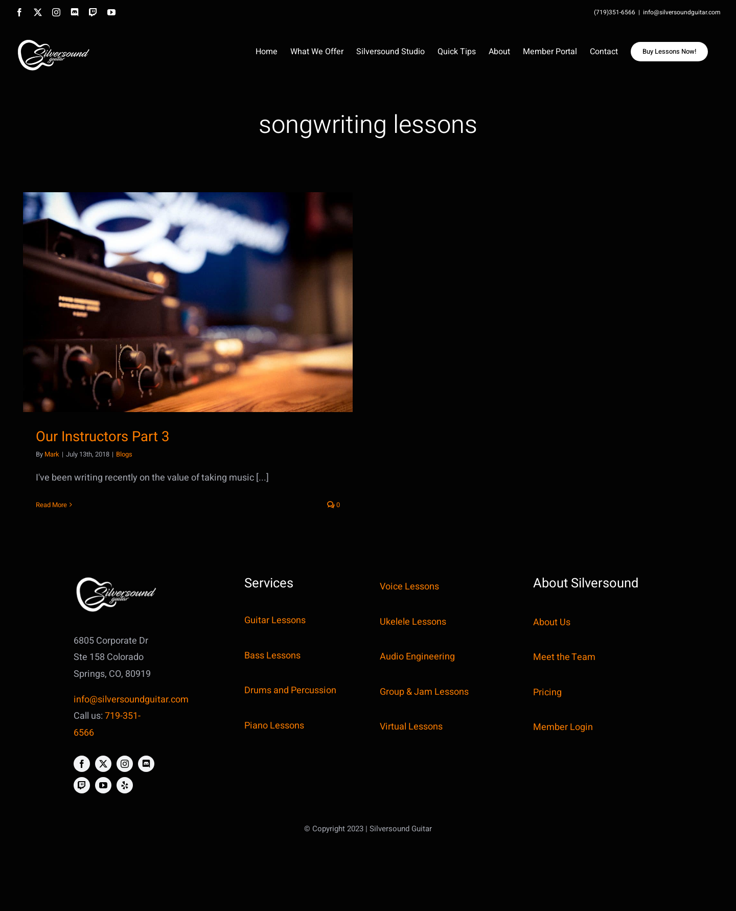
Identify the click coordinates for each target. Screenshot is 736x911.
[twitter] (103, 764)
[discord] (146, 764)
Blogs (124, 454)
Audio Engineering (417, 657)
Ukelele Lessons (413, 622)
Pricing (547, 692)
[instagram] (125, 764)
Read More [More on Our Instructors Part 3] (51, 505)
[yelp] (125, 785)
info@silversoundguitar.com (682, 12)
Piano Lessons (274, 726)
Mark (51, 454)
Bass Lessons (272, 656)
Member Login (563, 727)
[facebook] (82, 764)
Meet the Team (564, 657)
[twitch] (82, 785)
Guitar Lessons (275, 620)
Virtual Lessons (411, 727)
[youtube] (103, 785)
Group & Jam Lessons (424, 692)
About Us (551, 622)
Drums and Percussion (290, 690)
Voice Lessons (409, 587)
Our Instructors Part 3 (102, 436)
